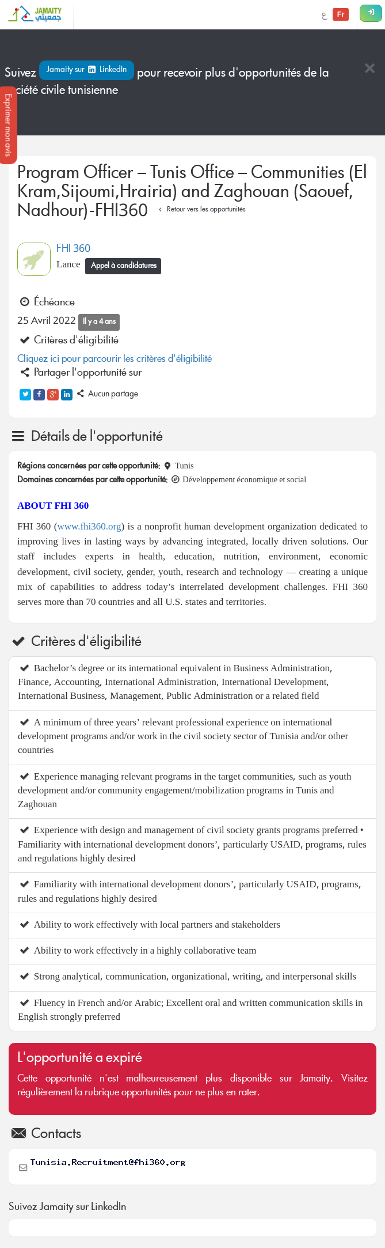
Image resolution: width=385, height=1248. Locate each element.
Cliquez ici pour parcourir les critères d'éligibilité (114, 359)
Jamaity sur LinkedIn (87, 70)
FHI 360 (73, 249)
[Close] (369, 69)
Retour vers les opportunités (200, 210)
